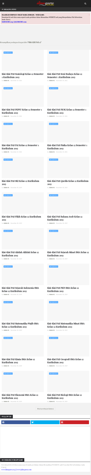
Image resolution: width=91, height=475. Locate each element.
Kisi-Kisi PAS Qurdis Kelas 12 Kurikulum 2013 (67, 182)
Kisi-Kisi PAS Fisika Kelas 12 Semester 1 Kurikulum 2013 (67, 147)
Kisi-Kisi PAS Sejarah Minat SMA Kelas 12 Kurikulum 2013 (68, 254)
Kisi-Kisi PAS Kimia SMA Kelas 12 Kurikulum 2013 (18, 361)
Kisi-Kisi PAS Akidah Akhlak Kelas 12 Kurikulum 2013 (20, 254)
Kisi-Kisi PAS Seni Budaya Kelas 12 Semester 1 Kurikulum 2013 (64, 75)
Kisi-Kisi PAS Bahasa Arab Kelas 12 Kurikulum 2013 (64, 218)
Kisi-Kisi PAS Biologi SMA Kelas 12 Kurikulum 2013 (64, 396)
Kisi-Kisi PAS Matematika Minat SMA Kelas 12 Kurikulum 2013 (65, 325)
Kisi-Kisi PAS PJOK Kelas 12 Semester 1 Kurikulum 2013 (66, 111)
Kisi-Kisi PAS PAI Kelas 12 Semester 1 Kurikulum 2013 (20, 147)
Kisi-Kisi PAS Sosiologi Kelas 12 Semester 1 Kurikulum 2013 (22, 75)
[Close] (89, 15)
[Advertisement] (45, 34)
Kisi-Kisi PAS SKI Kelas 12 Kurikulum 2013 (20, 182)
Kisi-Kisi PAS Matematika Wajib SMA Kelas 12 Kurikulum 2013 (20, 325)
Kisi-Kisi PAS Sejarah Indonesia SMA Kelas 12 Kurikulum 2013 (20, 289)
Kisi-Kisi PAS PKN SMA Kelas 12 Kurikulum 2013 (63, 289)
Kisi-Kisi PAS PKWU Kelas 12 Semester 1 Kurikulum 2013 (22, 111)
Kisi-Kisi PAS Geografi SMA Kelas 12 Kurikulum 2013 (65, 361)
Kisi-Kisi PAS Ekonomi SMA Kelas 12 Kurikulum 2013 (20, 396)
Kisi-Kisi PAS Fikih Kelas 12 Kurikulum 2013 (21, 218)
